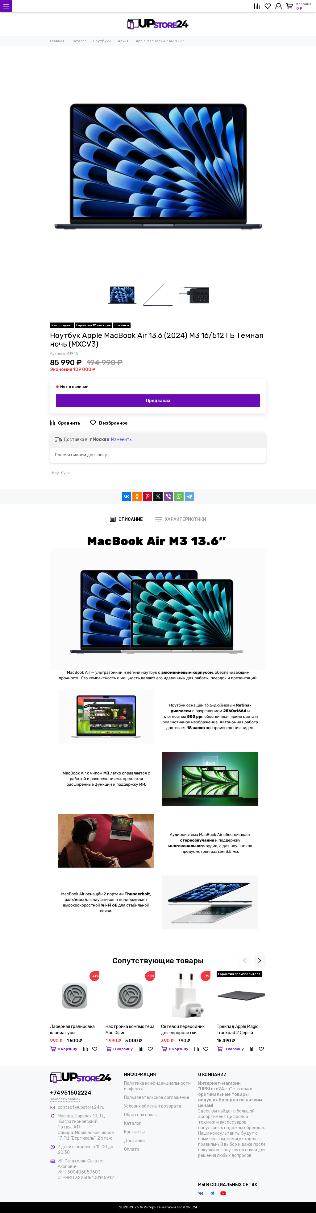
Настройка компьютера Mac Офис (130, 1029)
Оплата (131, 1149)
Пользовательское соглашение (156, 1097)
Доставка (134, 1140)
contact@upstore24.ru (81, 1107)
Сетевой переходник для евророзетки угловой (183, 1030)
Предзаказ (158, 400)
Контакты (134, 1132)
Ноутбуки (61, 473)
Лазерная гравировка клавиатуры (72, 1029)
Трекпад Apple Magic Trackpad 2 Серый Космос (238, 1030)
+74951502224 (71, 1092)
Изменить (121, 439)
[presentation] (244, 961)
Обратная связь (140, 1114)
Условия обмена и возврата (152, 1106)
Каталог (132, 1123)
